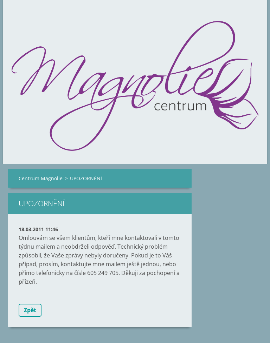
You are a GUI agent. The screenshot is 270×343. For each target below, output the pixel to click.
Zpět (30, 310)
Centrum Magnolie (41, 178)
